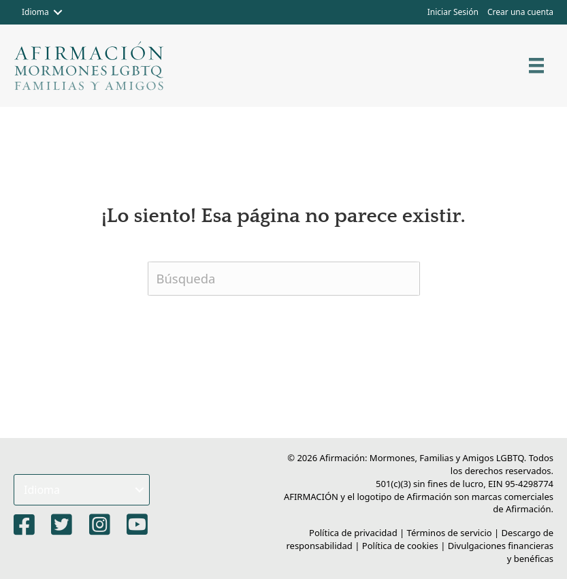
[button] (58, 12)
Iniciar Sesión (453, 12)
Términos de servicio (449, 533)
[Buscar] (284, 279)
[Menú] (536, 65)
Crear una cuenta (520, 12)
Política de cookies (400, 545)
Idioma (35, 12)
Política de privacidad (353, 533)
